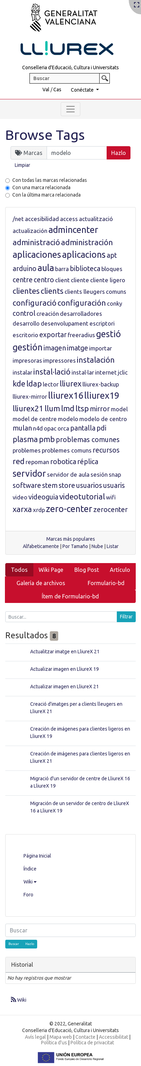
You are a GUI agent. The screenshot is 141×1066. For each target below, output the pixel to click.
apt (112, 255)
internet (106, 372)
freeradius (81, 335)
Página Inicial (37, 856)
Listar (113, 546)
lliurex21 (28, 408)
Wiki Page (51, 570)
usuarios (89, 485)
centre (23, 280)
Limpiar (22, 165)
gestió (108, 334)
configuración (82, 302)
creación (47, 313)
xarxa (22, 509)
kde (19, 383)
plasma (25, 439)
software (27, 485)
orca (63, 428)
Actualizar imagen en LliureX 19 (64, 669)
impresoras (27, 360)
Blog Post (86, 570)
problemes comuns (67, 450)
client (62, 280)
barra (62, 268)
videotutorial (82, 496)
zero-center (69, 509)
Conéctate (83, 90)
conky (114, 303)
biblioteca (85, 268)
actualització (96, 218)
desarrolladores (81, 313)
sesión (99, 474)
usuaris (114, 485)
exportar (53, 335)
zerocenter (110, 509)
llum (52, 408)
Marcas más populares (70, 539)
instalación (96, 359)
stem (50, 485)
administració (36, 242)
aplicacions (84, 255)
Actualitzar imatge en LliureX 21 (65, 651)
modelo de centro (103, 418)
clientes (26, 290)
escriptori (102, 323)
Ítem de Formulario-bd (70, 596)
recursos (106, 450)
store (67, 485)
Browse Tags (45, 135)
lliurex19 (101, 395)
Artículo (120, 570)
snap (115, 474)
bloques (111, 268)
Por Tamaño (75, 546)
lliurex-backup (100, 384)
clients (52, 290)
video (20, 497)
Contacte (85, 1037)
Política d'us (54, 1042)
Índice (30, 869)
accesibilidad (42, 218)
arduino (24, 268)
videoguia (43, 497)
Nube (97, 546)
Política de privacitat (92, 1042)
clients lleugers (85, 291)
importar (100, 348)
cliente (80, 280)
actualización (30, 230)
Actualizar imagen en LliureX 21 (64, 686)
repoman (37, 462)
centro (44, 280)
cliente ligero (107, 280)
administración (87, 242)
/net (18, 218)
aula (46, 268)
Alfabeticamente (41, 546)
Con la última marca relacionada (46, 195)
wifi (111, 497)
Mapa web (60, 1037)
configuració (34, 302)
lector (51, 384)
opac (50, 428)
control (24, 313)
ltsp (82, 408)
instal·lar (83, 372)
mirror (100, 409)
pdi (101, 428)
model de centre (35, 418)
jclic (123, 372)
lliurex (70, 383)
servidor (29, 473)
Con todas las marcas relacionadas (49, 180)
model (119, 409)
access (69, 218)
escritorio (25, 335)
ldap (34, 383)
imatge (77, 348)
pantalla (82, 428)
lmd (67, 408)
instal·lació (51, 371)
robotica (63, 462)
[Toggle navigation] (70, 109)
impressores (59, 360)
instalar (22, 372)
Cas (57, 89)
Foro (28, 894)
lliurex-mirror (30, 396)
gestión (27, 347)
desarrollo (26, 323)
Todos (19, 570)
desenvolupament (64, 323)
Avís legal (35, 1037)
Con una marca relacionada (41, 187)
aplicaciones (37, 255)
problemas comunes (88, 439)
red (19, 461)
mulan (22, 428)
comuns (116, 291)
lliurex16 (65, 395)
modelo (68, 418)
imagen (54, 348)
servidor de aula (68, 474)
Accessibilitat (113, 1037)
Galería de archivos (40, 583)
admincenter (73, 230)
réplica (87, 462)
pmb (47, 439)
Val (45, 89)
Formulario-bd (106, 583)
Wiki (30, 881)
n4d (38, 428)
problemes (27, 450)
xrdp (39, 509)
